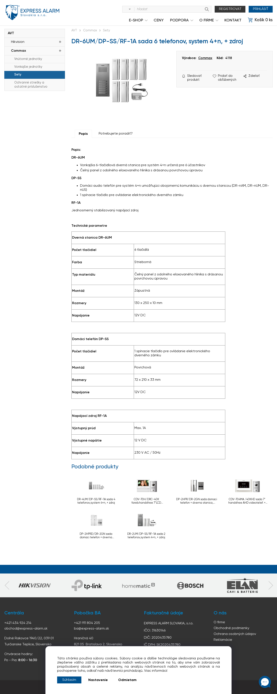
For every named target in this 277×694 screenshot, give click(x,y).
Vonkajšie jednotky (28, 66)
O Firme (206, 20)
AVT (11, 33)
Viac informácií (155, 671)
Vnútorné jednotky (28, 59)
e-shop (136, 20)
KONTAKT (233, 20)
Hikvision (17, 42)
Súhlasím (69, 680)
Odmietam (127, 680)
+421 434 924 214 (17, 623)
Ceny (159, 20)
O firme (219, 622)
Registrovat (230, 9)
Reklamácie (223, 640)
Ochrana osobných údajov (235, 634)
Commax (18, 51)
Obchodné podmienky (231, 628)
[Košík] (260, 20)
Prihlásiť (260, 9)
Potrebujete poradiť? (116, 133)
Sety (17, 74)
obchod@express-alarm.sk (26, 628)
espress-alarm (32, 12)
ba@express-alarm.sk (91, 628)
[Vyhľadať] (129, 9)
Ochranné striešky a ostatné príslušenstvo (30, 84)
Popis (83, 134)
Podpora (179, 20)
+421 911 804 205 (87, 623)
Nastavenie (98, 680)
